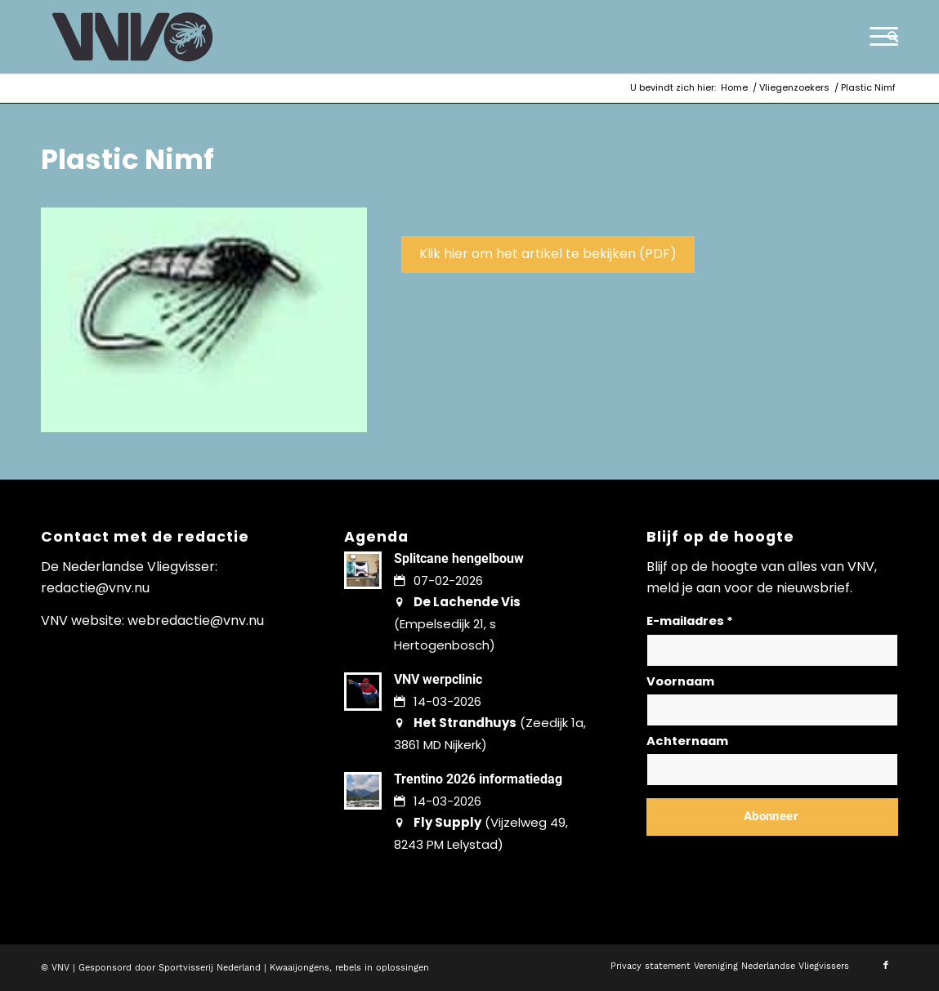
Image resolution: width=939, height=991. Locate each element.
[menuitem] (887, 37)
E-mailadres (689, 621)
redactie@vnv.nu (95, 587)
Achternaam (687, 741)
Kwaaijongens (299, 967)
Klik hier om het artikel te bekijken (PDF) (548, 253)
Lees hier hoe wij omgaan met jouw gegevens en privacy (767, 856)
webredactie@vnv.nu (195, 620)
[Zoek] (887, 37)
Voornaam (680, 681)
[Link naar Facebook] (886, 965)
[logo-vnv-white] (133, 37)
